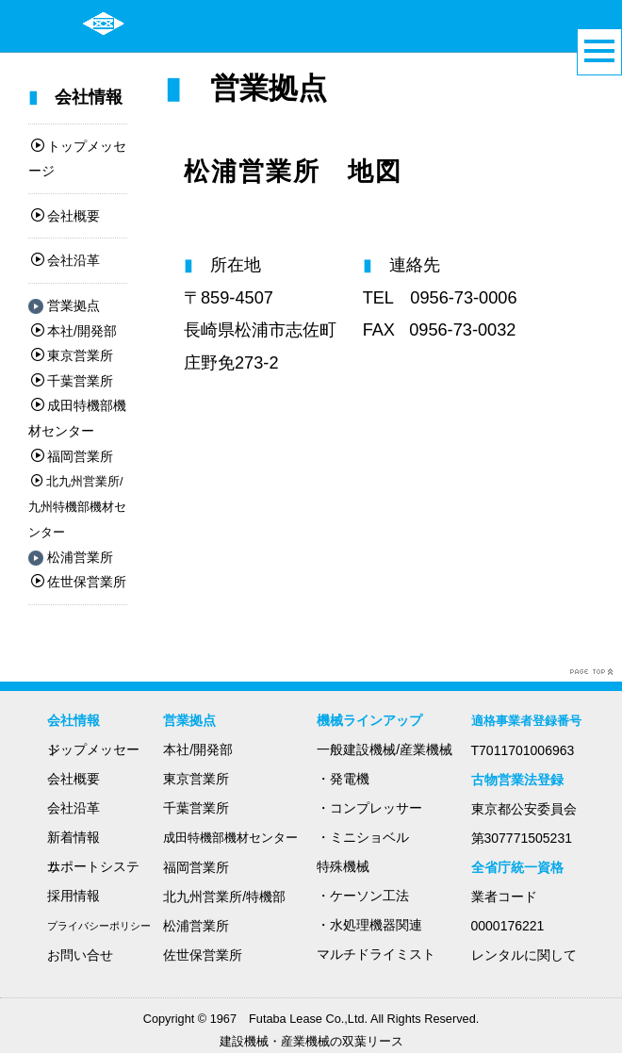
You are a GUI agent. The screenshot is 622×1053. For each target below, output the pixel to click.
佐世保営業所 (78, 581)
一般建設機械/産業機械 (384, 749)
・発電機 (343, 778)
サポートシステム (93, 866)
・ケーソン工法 (363, 895)
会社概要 (65, 215)
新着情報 (73, 837)
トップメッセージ (93, 749)
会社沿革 (65, 260)
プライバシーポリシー (99, 925)
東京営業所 (72, 355)
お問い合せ (80, 955)
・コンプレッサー (369, 807)
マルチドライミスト (376, 954)
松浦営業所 (70, 557)
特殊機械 (343, 866)
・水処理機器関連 (369, 924)
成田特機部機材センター (230, 838)
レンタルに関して (524, 955)
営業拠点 (64, 305)
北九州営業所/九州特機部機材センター (77, 507)
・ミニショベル (363, 837)
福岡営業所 (72, 456)
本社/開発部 (74, 330)
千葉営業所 (72, 380)
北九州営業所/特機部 (224, 896)
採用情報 (73, 895)
